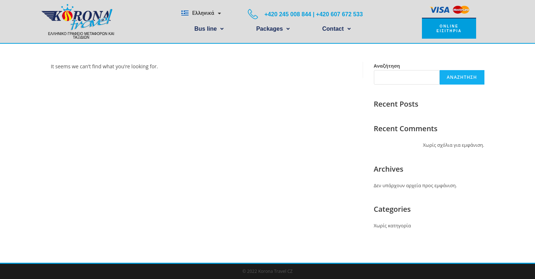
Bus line (209, 29)
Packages (273, 29)
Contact (336, 29)
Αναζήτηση (387, 66)
